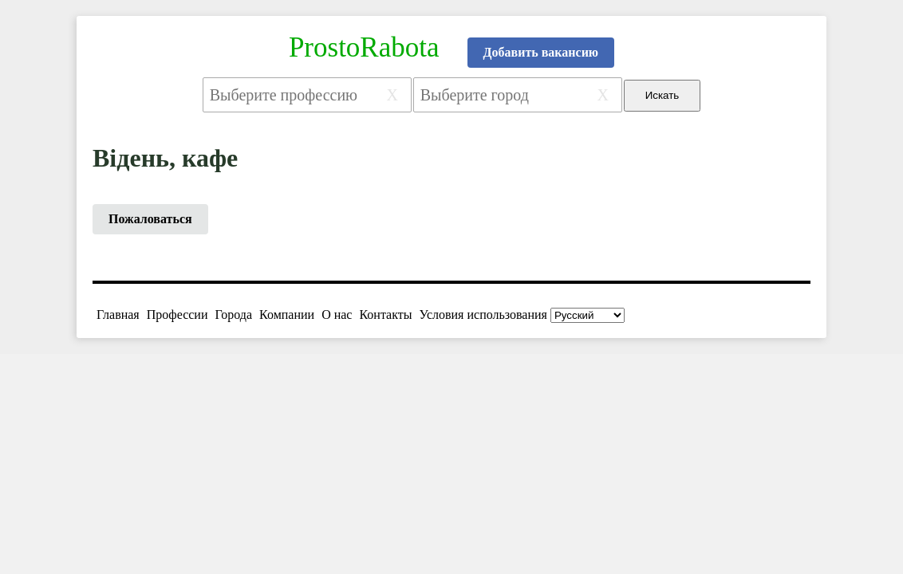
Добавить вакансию (541, 52)
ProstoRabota (364, 47)
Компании (286, 314)
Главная (118, 314)
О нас (336, 314)
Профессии (177, 314)
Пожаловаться (150, 219)
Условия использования (483, 314)
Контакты (385, 314)
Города (233, 314)
